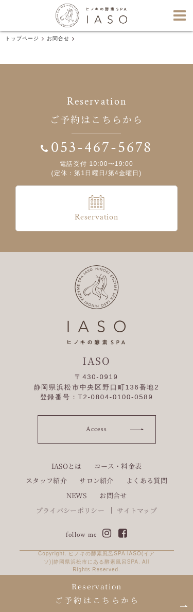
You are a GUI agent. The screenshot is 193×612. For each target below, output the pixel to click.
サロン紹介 (96, 480)
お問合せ (113, 495)
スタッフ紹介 (46, 480)
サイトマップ (137, 510)
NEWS (76, 495)
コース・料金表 (118, 466)
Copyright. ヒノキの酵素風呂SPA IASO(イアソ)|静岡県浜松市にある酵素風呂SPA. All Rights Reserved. (96, 561)
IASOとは (66, 466)
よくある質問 (146, 480)
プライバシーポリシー (70, 510)
